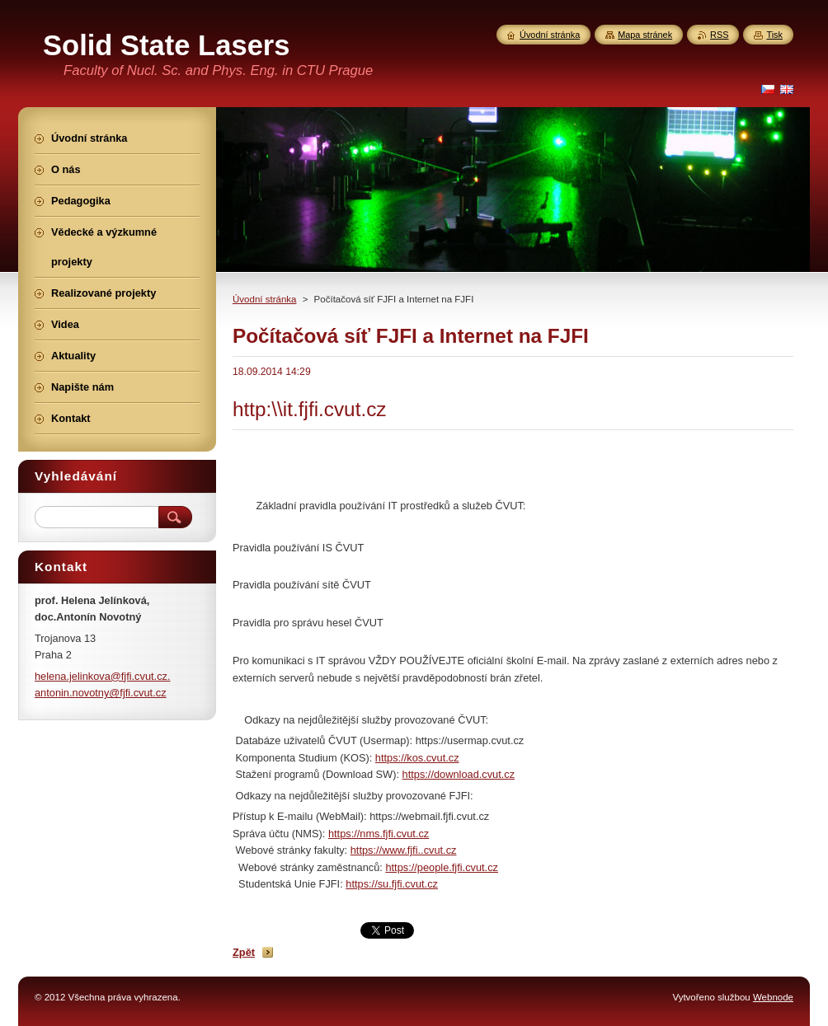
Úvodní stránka (264, 299)
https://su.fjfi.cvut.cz (392, 884)
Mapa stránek (645, 35)
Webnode (773, 997)
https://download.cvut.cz (458, 774)
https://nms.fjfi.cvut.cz (378, 833)
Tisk (774, 35)
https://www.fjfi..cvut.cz (403, 850)
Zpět (244, 952)
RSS (719, 35)
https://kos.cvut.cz (417, 758)
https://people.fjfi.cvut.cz (441, 867)
